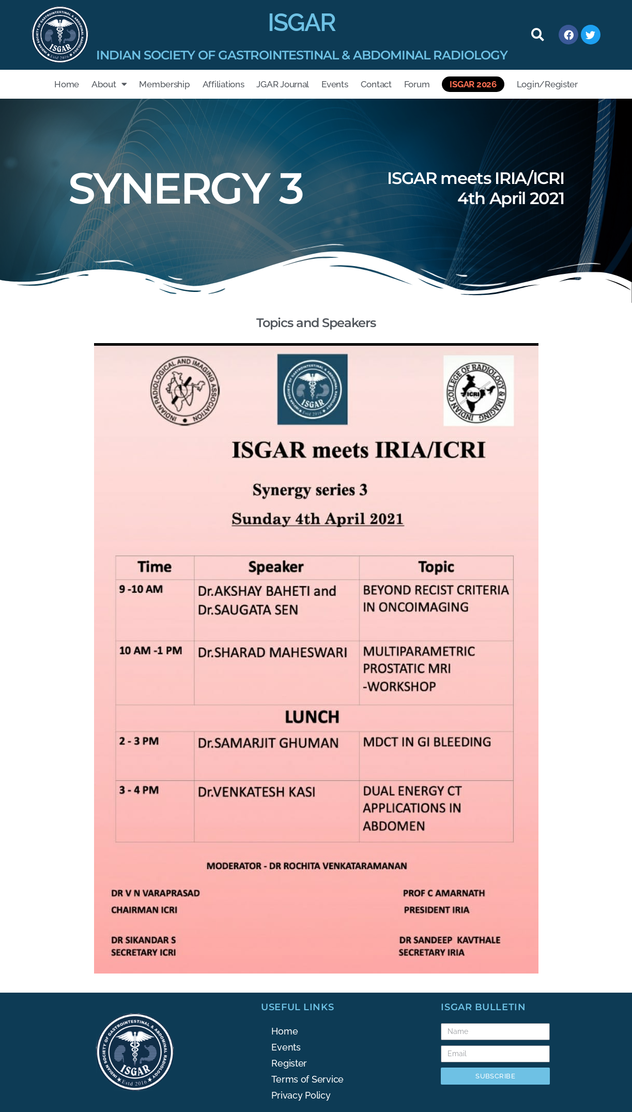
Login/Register (547, 84)
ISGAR (301, 22)
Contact (376, 84)
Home (66, 84)
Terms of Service (307, 1079)
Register (289, 1063)
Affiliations (223, 84)
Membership (164, 84)
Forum (417, 84)
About (109, 84)
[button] (538, 34)
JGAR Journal (282, 84)
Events (334, 84)
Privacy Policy (300, 1095)
